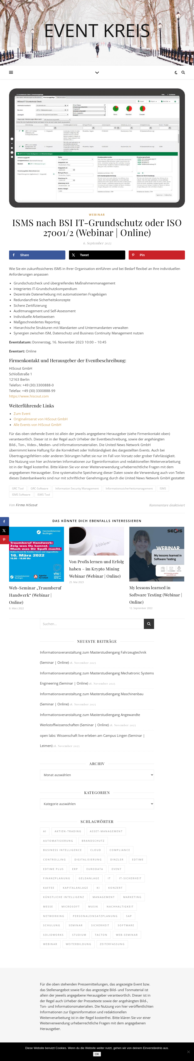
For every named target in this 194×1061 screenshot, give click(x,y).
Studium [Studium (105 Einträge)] (79, 934)
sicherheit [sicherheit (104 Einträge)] (100, 925)
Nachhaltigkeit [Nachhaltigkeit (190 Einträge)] (120, 906)
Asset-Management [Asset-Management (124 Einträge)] (106, 831)
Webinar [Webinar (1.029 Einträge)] (50, 944)
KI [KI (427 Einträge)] (98, 887)
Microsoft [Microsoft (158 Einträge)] (70, 906)
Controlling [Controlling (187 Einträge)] (54, 859)
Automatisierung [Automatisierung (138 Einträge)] (58, 840)
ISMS (163, 488)
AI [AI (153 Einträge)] (44, 831)
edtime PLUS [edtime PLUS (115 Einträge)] (53, 869)
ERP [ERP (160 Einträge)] (75, 869)
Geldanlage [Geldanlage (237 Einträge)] (89, 878)
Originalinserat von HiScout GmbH (41, 419)
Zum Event (22, 413)
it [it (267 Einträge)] (109, 878)
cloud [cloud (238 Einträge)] (95, 850)
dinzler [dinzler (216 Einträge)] (117, 859)
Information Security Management (77, 488)
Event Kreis (97, 30)
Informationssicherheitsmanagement (129, 488)
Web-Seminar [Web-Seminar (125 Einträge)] (127, 934)
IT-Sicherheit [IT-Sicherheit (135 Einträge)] (130, 878)
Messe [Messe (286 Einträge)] (48, 906)
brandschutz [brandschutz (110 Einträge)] (93, 840)
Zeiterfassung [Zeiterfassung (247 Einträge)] (112, 944)
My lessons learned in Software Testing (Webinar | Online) (155, 595)
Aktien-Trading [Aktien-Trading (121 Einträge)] (68, 831)
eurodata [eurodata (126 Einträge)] (94, 869)
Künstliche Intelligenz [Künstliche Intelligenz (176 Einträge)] (63, 897)
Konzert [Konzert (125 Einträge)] (115, 887)
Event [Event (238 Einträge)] (117, 869)
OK (97, 1054)
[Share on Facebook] (37, 255)
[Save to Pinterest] (157, 255)
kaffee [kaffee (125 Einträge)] (48, 887)
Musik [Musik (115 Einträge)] (93, 906)
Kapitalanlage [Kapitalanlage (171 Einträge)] (75, 887)
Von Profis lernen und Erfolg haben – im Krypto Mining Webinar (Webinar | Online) (96, 569)
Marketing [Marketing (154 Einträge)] (132, 897)
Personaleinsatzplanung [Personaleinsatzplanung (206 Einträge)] (95, 916)
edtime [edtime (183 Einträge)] (138, 859)
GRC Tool (18, 488)
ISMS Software (21, 494)
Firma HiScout (27, 505)
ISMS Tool (43, 494)
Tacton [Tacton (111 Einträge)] (101, 934)
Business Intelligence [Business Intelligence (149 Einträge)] (62, 850)
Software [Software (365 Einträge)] (126, 925)
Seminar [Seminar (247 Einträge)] (76, 925)
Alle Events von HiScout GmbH (37, 424)
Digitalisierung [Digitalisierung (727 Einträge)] (88, 859)
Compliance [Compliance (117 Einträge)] (120, 850)
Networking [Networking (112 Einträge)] (53, 916)
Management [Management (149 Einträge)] (104, 897)
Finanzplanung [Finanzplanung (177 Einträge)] (56, 878)
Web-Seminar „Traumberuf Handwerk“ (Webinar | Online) (35, 595)
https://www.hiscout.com (29, 396)
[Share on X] (97, 255)
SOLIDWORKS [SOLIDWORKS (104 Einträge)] (53, 934)
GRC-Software (39, 488)
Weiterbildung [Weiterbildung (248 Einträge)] (78, 944)
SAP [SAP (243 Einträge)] (129, 916)
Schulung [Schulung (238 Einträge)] (51, 925)
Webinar (97, 215)
